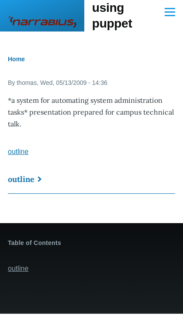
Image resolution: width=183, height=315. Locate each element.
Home (16, 59)
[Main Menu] (170, 12)
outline (18, 151)
